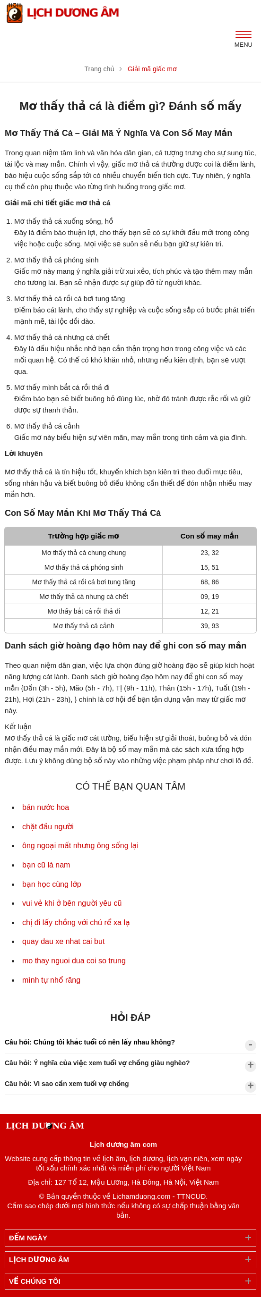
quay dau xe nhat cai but (63, 941)
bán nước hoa (45, 807)
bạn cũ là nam (46, 865)
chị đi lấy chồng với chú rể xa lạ (76, 922)
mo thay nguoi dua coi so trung (74, 961)
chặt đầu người (48, 827)
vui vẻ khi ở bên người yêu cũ (72, 903)
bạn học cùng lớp (51, 884)
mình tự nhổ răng (51, 980)
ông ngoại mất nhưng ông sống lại (80, 846)
